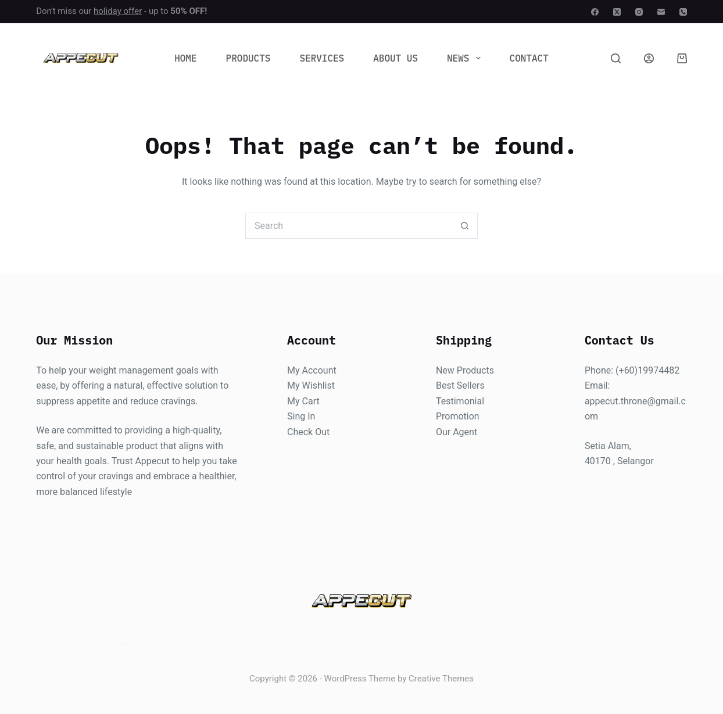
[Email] (661, 12)
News (466, 58)
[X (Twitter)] (617, 12)
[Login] (649, 58)
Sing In (301, 416)
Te (441, 401)
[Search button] (465, 226)
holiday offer (118, 11)
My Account (312, 370)
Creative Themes (441, 679)
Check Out (308, 431)
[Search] (616, 58)
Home (185, 58)
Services (321, 58)
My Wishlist (311, 386)
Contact (529, 58)
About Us (395, 58)
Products (248, 58)
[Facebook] (595, 12)
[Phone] (683, 12)
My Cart (303, 401)
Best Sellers (460, 386)
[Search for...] (348, 226)
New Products (465, 370)
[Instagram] (639, 12)
